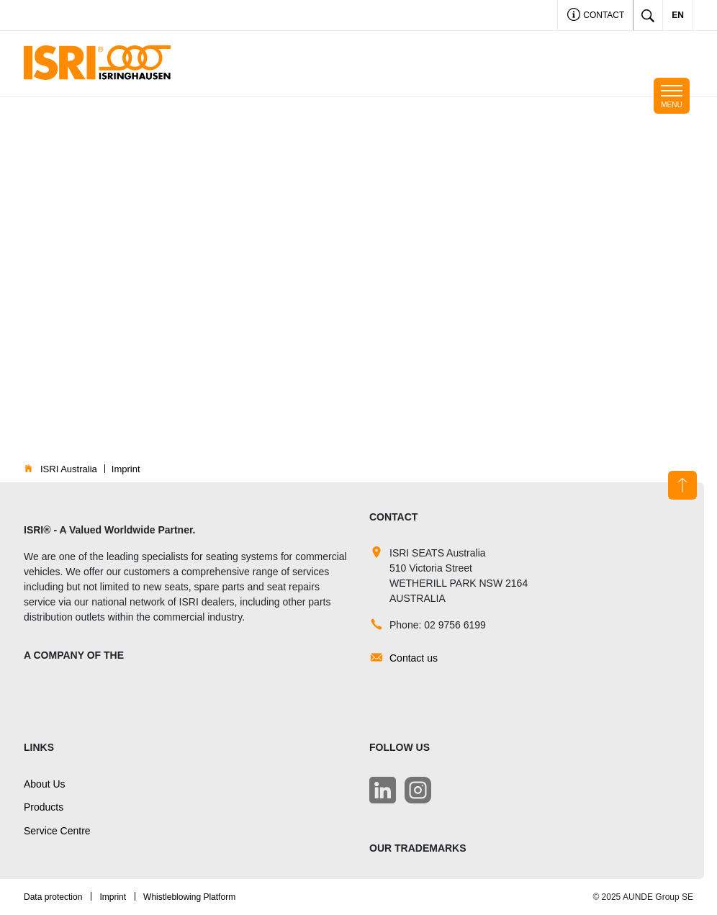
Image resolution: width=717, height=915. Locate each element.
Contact (595, 16)
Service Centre (57, 831)
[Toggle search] (647, 15)
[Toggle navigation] (672, 96)
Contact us (413, 658)
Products (43, 807)
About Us (45, 784)
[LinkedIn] (382, 790)
